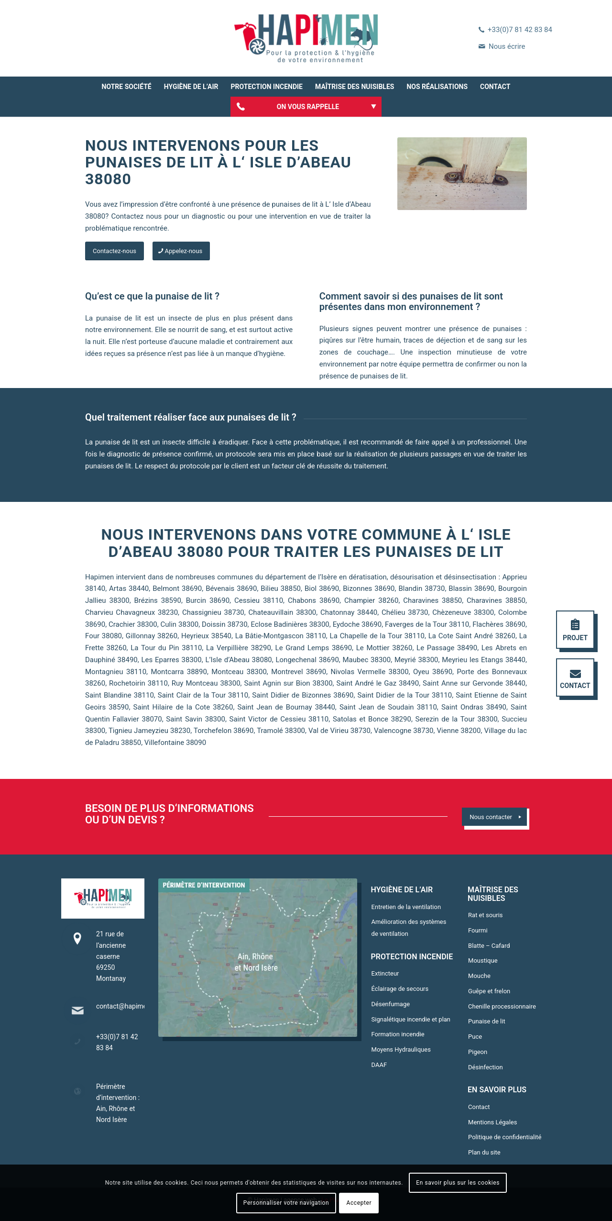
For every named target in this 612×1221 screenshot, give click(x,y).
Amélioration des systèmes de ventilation (409, 927)
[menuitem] (127, 87)
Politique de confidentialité (504, 1137)
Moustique (483, 960)
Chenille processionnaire (502, 1006)
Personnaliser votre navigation (286, 1202)
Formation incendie (398, 1034)
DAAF (379, 1064)
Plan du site (484, 1152)
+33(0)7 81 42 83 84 (520, 29)
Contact (479, 1106)
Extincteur (385, 973)
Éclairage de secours (400, 988)
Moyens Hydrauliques (401, 1049)
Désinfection (485, 1067)
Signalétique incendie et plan (411, 1019)
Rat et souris (485, 915)
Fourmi (478, 930)
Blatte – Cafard (489, 945)
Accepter (359, 1202)
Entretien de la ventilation (406, 906)
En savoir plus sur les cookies (458, 1182)
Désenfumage (391, 1004)
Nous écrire (507, 46)
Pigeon (477, 1051)
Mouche (479, 975)
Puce (475, 1036)
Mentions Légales (492, 1122)
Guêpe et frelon (489, 991)
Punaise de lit (486, 1021)
